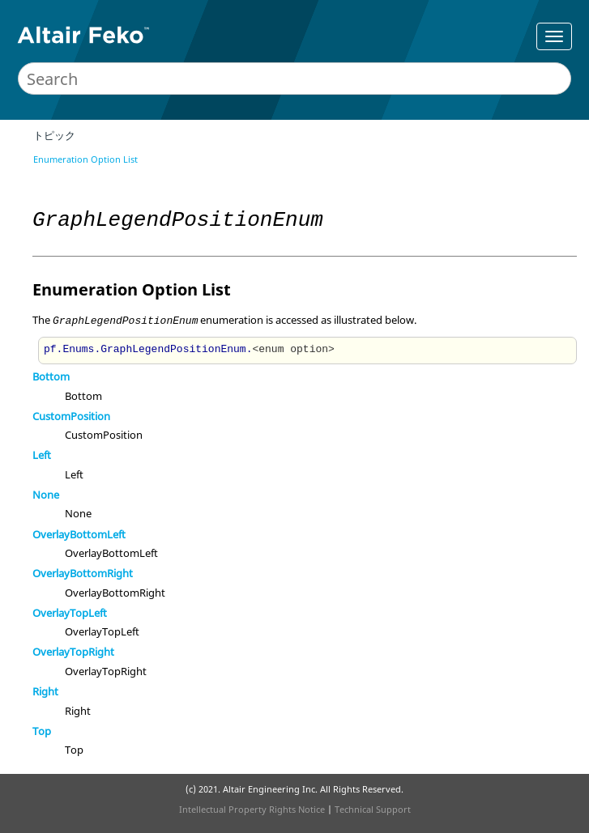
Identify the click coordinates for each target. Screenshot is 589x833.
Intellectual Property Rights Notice (252, 809)
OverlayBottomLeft (79, 534)
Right (45, 691)
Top (41, 731)
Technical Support (373, 809)
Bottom (51, 376)
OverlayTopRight (73, 651)
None (45, 494)
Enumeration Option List (85, 159)
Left (41, 455)
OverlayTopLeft (69, 613)
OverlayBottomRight (82, 573)
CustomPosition (71, 416)
